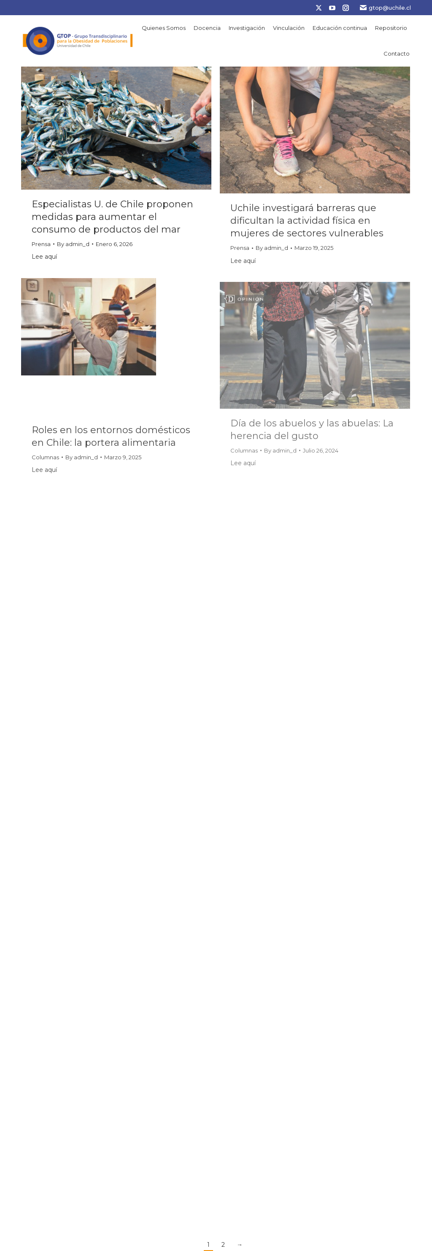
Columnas (45, 457)
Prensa (41, 244)
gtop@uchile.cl (385, 8)
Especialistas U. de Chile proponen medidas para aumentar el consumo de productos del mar (112, 216)
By (73, 244)
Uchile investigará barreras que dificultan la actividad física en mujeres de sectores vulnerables (306, 220)
